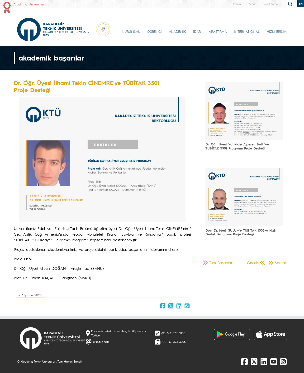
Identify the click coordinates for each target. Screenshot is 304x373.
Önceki (253, 262)
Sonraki (281, 262)
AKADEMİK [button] (177, 31)
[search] (290, 3)
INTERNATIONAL (247, 31)
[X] (254, 361)
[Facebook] (244, 361)
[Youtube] (273, 361)
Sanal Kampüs (271, 4)
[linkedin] (264, 361)
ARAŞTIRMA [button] (218, 31)
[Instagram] (283, 361)
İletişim (237, 4)
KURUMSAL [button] (131, 31)
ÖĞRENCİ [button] (154, 31)
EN (301, 3)
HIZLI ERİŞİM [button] (277, 31)
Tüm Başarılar (221, 262)
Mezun (252, 4)
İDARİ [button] (197, 31)
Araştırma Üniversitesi (29, 4)
